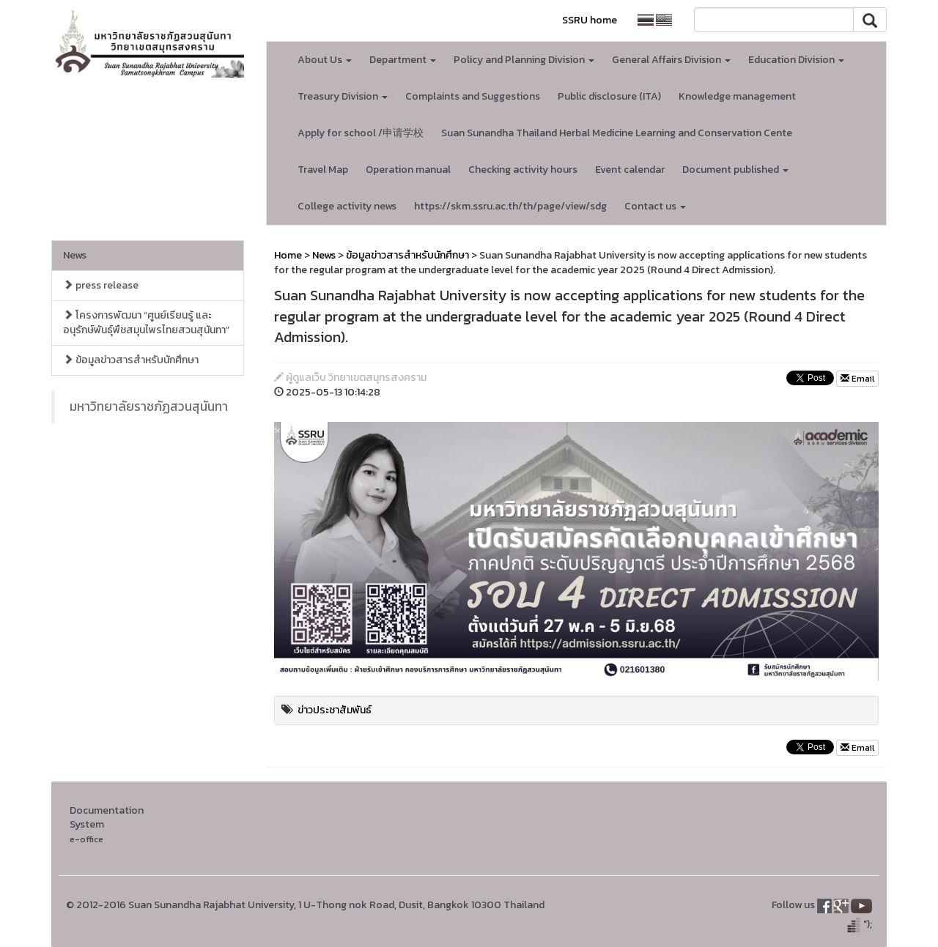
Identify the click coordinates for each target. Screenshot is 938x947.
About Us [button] (325, 59)
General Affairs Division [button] (671, 59)
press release (101, 285)
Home (288, 255)
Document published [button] (735, 169)
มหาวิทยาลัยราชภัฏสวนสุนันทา (149, 406)
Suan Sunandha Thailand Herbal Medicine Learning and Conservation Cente (616, 133)
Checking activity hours (522, 169)
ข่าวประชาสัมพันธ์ (335, 710)
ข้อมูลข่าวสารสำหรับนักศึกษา (131, 360)
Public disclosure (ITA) (609, 96)
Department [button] (402, 59)
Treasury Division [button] (343, 96)
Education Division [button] (796, 59)
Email (857, 378)
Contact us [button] (655, 206)
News (74, 255)
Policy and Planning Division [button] (524, 59)
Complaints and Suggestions (472, 96)
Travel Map (323, 169)
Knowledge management (737, 96)
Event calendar (630, 169)
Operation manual (408, 169)
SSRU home (589, 20)
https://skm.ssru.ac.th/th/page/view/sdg (510, 206)
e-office (86, 839)
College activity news (347, 206)
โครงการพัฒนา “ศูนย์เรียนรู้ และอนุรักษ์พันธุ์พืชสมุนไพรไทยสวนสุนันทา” (146, 323)
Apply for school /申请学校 (361, 133)
